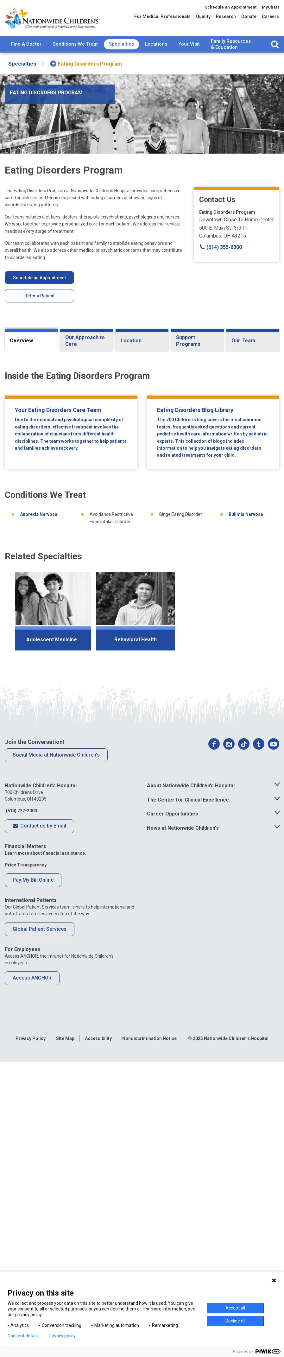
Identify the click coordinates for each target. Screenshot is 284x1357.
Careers (270, 16)
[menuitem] (26, 44)
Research (226, 16)
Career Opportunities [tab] (172, 1109)
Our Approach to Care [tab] (85, 340)
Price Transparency (26, 1159)
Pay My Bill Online (33, 1175)
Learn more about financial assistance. (45, 1148)
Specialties (121, 44)
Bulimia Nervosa (246, 809)
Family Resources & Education (231, 44)
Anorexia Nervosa (38, 809)
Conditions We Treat (75, 44)
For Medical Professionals (162, 16)
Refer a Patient (39, 295)
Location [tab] (131, 341)
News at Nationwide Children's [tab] (183, 1123)
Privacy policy (62, 1335)
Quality (203, 16)
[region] (142, 908)
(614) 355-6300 (220, 247)
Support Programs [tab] (188, 340)
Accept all (235, 1307)
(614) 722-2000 (21, 1105)
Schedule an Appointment (230, 7)
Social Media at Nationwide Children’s (56, 1050)
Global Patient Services (39, 1224)
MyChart (270, 7)
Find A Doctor (26, 44)
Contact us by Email (39, 1121)
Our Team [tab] (243, 341)
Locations (156, 44)
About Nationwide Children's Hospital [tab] (191, 1080)
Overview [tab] (21, 341)
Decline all (235, 1320)
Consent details (23, 1335)
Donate (248, 16)
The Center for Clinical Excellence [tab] (188, 1095)
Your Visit (189, 44)
